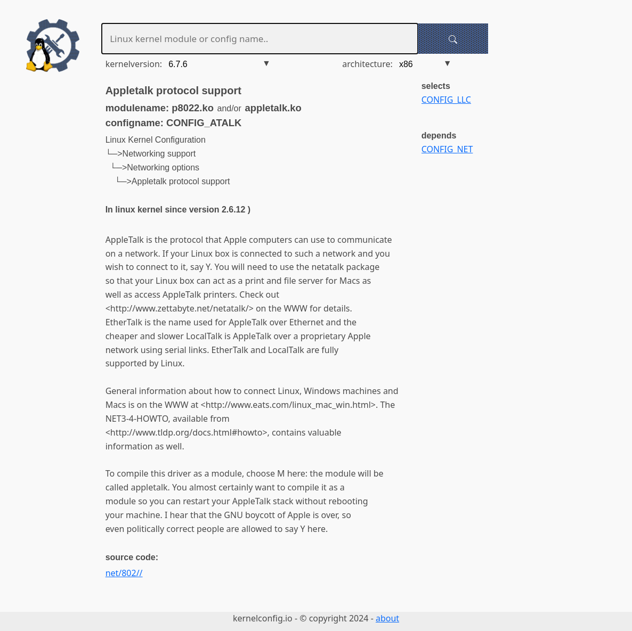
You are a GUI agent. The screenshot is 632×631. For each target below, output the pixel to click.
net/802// (124, 573)
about (387, 618)
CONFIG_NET (447, 149)
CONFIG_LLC (446, 99)
